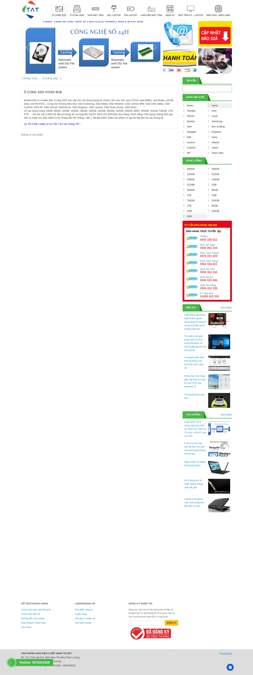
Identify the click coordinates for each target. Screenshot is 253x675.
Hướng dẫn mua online (32, 618)
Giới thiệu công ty (84, 609)
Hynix (215, 105)
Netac (190, 105)
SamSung (217, 121)
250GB (215, 168)
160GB (191, 190)
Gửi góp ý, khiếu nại (85, 618)
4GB (189, 211)
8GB (189, 216)
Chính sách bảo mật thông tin (36, 609)
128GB (215, 179)
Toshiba (191, 110)
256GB (191, 179)
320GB (215, 200)
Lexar (215, 116)
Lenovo (191, 142)
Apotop (191, 121)
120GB (191, 174)
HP (188, 153)
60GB (215, 190)
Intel (189, 126)
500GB (191, 168)
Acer (214, 110)
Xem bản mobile (83, 622)
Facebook (226, 653)
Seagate (191, 131)
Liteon (215, 147)
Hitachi (215, 142)
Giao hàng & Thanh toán (33, 622)
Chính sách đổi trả (30, 614)
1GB (214, 195)
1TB (189, 205)
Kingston (216, 131)
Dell (189, 137)
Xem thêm (226, 307)
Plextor (191, 116)
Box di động (218, 126)
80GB (215, 205)
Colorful (191, 147)
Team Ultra (217, 153)
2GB (214, 184)
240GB (215, 211)
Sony (214, 137)
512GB (215, 174)
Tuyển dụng (81, 614)
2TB (189, 195)
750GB (191, 200)
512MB (191, 184)
